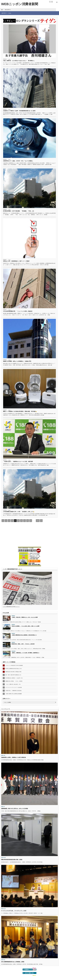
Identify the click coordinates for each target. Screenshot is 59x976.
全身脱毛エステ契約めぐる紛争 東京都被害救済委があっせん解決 (19, 110)
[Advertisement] (29, 534)
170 (37, 520)
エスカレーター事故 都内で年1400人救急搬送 (14, 665)
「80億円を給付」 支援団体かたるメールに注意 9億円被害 (18, 461)
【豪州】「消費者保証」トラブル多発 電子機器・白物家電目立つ (25, 652)
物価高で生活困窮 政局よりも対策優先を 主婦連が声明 (17, 361)
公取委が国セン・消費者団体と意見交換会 (13, 690)
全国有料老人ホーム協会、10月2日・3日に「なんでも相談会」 (18, 160)
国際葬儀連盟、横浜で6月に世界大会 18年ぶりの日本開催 (14, 808)
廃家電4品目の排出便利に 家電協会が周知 (13, 671)
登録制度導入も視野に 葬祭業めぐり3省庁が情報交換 (13, 757)
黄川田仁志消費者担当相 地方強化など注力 (13, 668)
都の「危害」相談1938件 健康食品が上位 (13, 674)
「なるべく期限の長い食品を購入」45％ (13, 684)
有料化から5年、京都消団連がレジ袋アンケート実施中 (16, 261)
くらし (9, 59)
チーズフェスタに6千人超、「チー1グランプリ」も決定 (13, 910)
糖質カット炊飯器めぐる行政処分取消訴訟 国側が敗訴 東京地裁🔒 (20, 411)
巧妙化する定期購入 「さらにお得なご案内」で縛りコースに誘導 (25, 626)
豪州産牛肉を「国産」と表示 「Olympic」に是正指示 (23, 643)
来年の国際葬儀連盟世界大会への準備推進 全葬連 (12, 961)
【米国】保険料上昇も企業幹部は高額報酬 (13, 693)
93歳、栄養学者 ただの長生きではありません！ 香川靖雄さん (18, 60)
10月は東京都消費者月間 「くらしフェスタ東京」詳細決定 (17, 311)
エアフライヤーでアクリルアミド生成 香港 (13, 687)
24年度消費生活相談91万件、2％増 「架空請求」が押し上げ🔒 (18, 511)
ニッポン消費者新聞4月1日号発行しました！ (11, 606)
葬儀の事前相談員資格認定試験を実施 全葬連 (11, 859)
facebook (52, 2)
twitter (50, 2)
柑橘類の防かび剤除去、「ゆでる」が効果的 (13, 681)
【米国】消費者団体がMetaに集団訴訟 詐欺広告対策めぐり (24, 635)
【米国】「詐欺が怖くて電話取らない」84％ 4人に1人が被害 (25, 617)
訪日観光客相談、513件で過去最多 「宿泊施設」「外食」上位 (18, 211)
